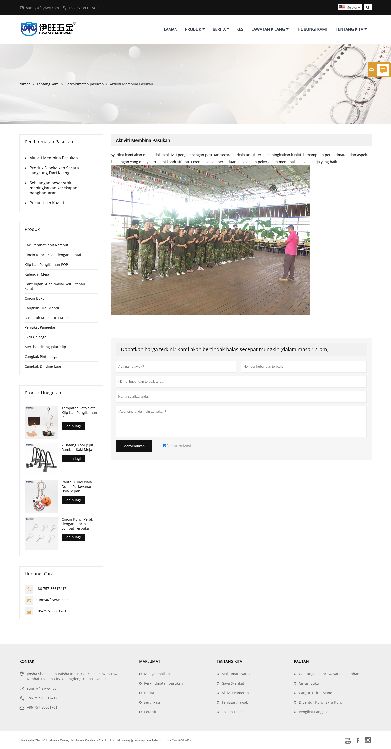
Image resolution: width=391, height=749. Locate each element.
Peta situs (152, 712)
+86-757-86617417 (84, 7)
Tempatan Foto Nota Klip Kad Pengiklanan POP (79, 413)
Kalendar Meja (37, 274)
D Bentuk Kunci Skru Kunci (47, 318)
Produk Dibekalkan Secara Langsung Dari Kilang (54, 171)
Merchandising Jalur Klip (45, 347)
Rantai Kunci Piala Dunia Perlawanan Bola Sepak (77, 487)
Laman (170, 29)
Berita (221, 29)
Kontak (26, 661)
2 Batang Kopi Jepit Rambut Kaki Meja (77, 447)
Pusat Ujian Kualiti (47, 203)
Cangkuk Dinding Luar (43, 366)
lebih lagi (73, 426)
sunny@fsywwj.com (42, 7)
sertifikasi (152, 702)
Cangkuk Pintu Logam (43, 356)
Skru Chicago (35, 337)
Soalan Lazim (233, 712)
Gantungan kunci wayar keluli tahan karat (55, 286)
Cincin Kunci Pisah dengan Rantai (53, 255)
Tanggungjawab (235, 702)
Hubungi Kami (312, 29)
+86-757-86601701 (51, 611)
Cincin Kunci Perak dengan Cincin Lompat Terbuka (77, 524)
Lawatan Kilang (270, 29)
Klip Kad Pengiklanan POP (46, 264)
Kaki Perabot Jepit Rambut (46, 245)
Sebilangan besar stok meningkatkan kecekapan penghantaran (53, 188)
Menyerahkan (134, 446)
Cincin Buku (35, 298)
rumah (25, 84)
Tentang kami (48, 84)
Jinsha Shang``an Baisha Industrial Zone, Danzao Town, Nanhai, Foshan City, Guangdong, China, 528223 (73, 676)
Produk (195, 29)
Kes (239, 29)
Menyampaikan (157, 674)
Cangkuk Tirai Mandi (42, 308)
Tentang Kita (351, 29)
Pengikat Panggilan (40, 327)
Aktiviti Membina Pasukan (54, 158)
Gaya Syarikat (233, 683)
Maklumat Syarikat (237, 674)
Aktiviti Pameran (235, 693)
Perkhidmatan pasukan (84, 84)
